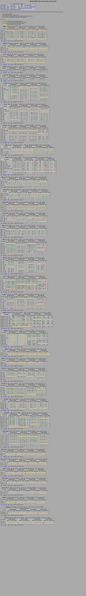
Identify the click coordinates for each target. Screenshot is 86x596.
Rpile (4, 6)
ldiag (2, 8)
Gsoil (31, 8)
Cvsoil (20, 9)
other (12, 43)
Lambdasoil (16, 9)
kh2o (8, 8)
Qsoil (28, 8)
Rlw (1, 6)
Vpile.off (9, 9)
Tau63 (12, 9)
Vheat (2, 9)
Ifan (25, 5)
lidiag (20, 8)
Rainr (28, 5)
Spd (11, 5)
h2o (11, 8)
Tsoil (26, 8)
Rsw (30, 5)
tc (27, 6)
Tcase (8, 6)
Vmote (4, 5)
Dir (14, 5)
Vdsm (2, 5)
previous (5, 43)
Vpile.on (5, 9)
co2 (14, 8)
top (1, 43)
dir (21, 6)
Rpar (14, 6)
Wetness (23, 8)
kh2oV (4, 8)
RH (22, 5)
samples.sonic (32, 6)
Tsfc (12, 6)
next (8, 43)
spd (19, 6)
